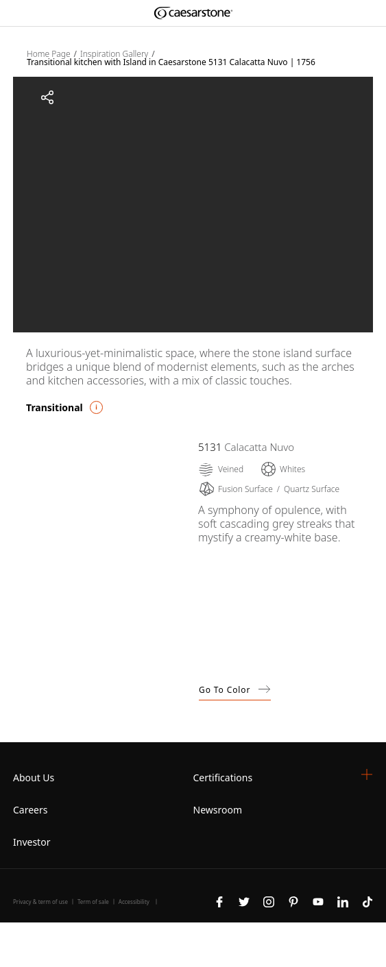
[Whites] (282, 469)
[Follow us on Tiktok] (367, 900)
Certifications (223, 777)
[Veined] (220, 469)
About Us (33, 777)
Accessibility (134, 901)
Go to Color (235, 689)
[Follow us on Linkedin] (342, 900)
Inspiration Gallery (114, 54)
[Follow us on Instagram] (268, 900)
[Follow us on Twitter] (244, 900)
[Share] (47, 97)
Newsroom (218, 809)
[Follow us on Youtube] (318, 900)
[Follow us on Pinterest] (293, 900)
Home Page (49, 54)
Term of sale (93, 901)
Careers (30, 809)
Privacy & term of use (40, 901)
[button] (366, 774)
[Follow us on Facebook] (219, 900)
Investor (31, 841)
